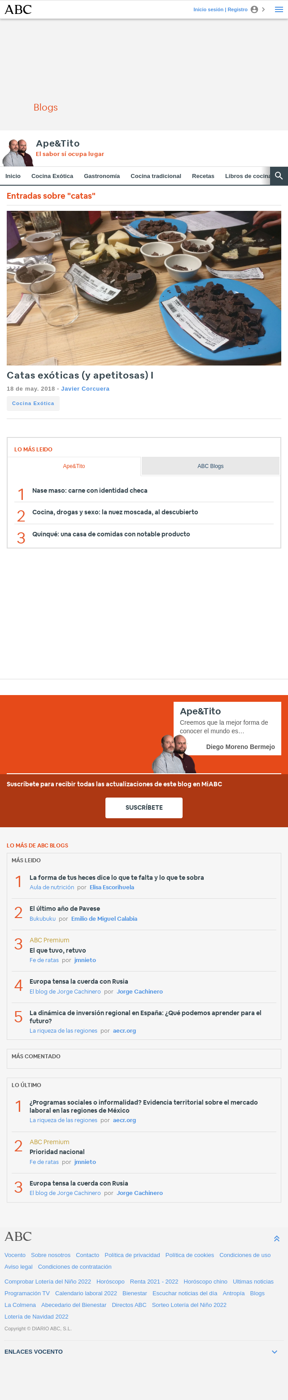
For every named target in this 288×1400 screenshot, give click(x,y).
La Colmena (20, 1305)
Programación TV (27, 1293)
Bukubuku (43, 919)
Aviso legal (18, 1266)
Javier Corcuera (85, 388)
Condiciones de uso (245, 1255)
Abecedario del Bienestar (73, 1305)
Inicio (13, 176)
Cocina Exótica (52, 176)
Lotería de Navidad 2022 (36, 1316)
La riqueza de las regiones (63, 1031)
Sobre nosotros (50, 1255)
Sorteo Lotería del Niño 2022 (189, 1305)
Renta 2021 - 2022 (154, 1281)
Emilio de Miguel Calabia (104, 919)
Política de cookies (190, 1255)
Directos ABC (129, 1305)
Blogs (257, 1293)
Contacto (87, 1255)
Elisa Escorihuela (112, 888)
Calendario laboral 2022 (86, 1293)
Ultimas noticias (253, 1281)
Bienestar (134, 1293)
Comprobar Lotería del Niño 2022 (47, 1281)
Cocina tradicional (156, 176)
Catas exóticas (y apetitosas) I (80, 375)
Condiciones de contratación (75, 1266)
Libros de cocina (248, 176)
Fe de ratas (44, 960)
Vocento (15, 1255)
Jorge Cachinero (140, 992)
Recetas (203, 176)
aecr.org (124, 1031)
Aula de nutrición (52, 888)
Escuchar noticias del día (185, 1293)
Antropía (233, 1293)
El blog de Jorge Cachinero (65, 992)
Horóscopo (110, 1281)
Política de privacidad (132, 1255)
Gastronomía (102, 176)
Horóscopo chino (206, 1281)
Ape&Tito (57, 143)
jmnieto (85, 960)
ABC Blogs (210, 466)
